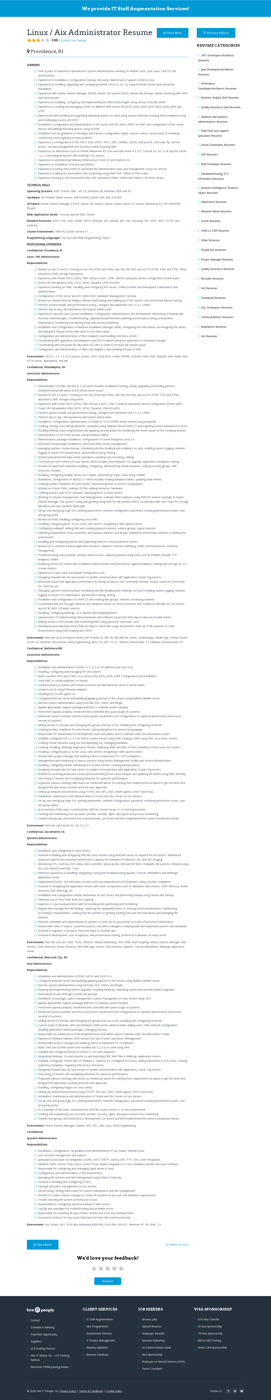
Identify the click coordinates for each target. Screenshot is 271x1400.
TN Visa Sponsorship (210, 1333)
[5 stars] (121, 1268)
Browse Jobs (149, 1319)
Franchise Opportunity (44, 1334)
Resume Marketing (153, 1340)
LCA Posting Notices (43, 1348)
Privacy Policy (216, 33)
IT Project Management (100, 1340)
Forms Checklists (152, 1368)
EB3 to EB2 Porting (209, 1340)
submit (107, 1281)
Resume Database (97, 1354)
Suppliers (36, 1341)
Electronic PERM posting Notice (50, 1367)
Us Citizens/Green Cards (156, 1347)
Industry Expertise (97, 1347)
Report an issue (177, 1244)
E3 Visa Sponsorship (210, 1326)
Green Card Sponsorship (212, 1347)
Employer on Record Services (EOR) (163, 1361)
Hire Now (173, 33)
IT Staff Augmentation (99, 1319)
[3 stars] (107, 1268)
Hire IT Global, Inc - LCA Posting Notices (50, 1358)
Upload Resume (151, 1326)
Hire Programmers (97, 1326)
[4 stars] (114, 1268)
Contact (35, 1320)
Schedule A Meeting (42, 1327)
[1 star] (94, 1268)
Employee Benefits (153, 1333)
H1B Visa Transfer (208, 1319)
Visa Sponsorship (152, 1354)
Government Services (99, 1333)
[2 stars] (100, 1268)
